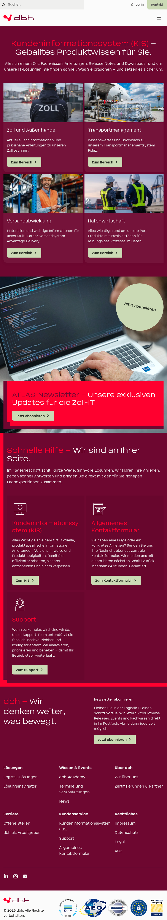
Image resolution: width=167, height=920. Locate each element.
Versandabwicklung (29, 221)
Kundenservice (73, 814)
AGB (118, 851)
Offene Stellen (16, 823)
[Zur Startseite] (18, 17)
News (64, 801)
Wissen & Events (75, 768)
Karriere (11, 814)
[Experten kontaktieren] (157, 4)
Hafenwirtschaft (106, 221)
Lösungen (12, 768)
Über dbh (123, 768)
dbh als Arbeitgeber (21, 833)
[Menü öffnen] (159, 17)
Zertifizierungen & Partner (139, 786)
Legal (120, 842)
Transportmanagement (114, 130)
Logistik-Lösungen (20, 777)
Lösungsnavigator (20, 786)
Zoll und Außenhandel (31, 130)
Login (137, 4)
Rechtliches (126, 814)
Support (66, 838)
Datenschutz (126, 833)
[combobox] (46, 4)
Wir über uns (126, 777)
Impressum (125, 823)
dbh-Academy (72, 777)
